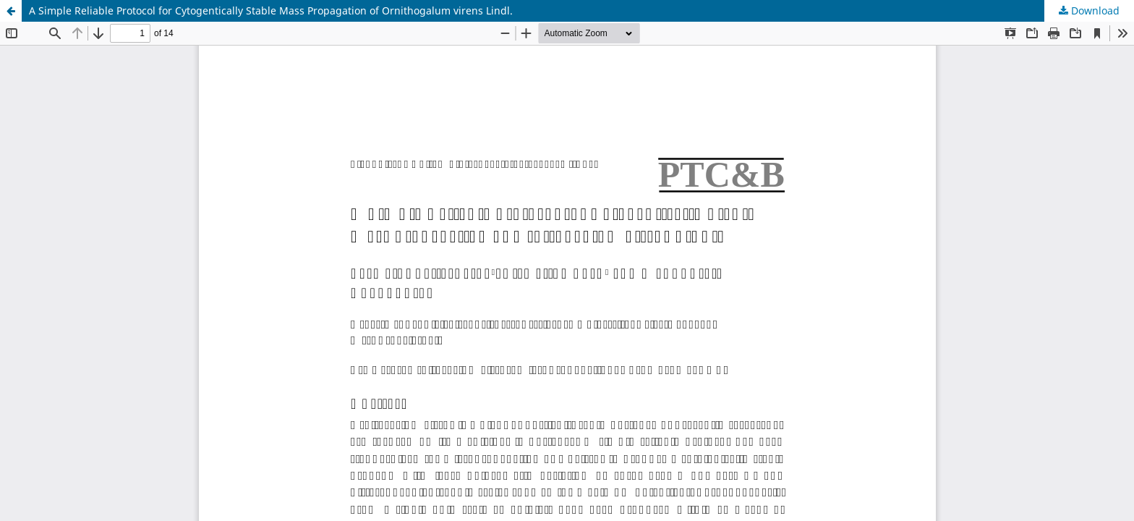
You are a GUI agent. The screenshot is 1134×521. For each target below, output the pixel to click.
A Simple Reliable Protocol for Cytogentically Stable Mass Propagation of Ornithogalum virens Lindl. (271, 10)
